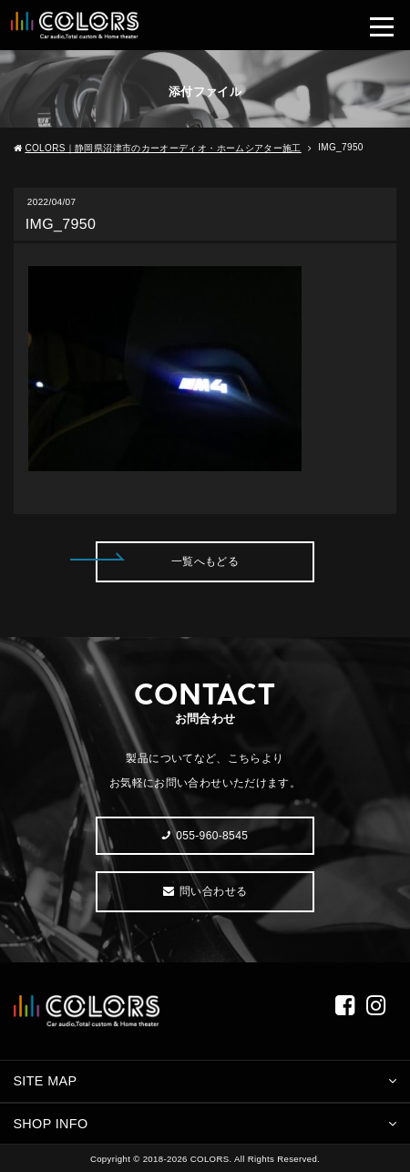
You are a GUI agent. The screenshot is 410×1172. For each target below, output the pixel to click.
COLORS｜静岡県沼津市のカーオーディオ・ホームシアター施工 (163, 148)
